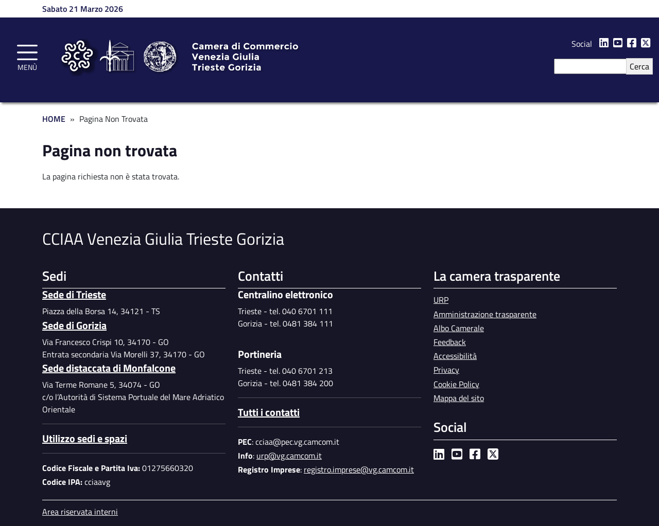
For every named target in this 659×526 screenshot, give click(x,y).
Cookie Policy (456, 384)
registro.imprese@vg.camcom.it (359, 469)
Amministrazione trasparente (484, 314)
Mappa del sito (458, 398)
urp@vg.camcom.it (289, 455)
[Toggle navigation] (27, 56)
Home (53, 119)
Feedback (449, 342)
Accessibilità (455, 356)
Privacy (446, 370)
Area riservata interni (80, 511)
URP (440, 300)
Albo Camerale (458, 328)
